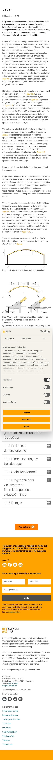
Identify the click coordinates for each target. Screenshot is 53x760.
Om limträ (6, 728)
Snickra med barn (9, 732)
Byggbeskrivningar (10, 715)
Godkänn (26, 412)
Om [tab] (43, 338)
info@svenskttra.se (9, 686)
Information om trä (10, 711)
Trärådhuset (7, 744)
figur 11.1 (6, 79)
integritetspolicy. (14, 612)
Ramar (5, 135)
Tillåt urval (26, 420)
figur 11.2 (31, 94)
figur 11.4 (6, 212)
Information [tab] (27, 338)
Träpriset (6, 740)
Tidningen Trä (8, 736)
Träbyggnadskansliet (11, 719)
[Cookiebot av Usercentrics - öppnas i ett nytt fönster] (40, 331)
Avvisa (26, 426)
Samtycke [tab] (9, 338)
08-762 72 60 (13, 683)
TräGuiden (6, 723)
